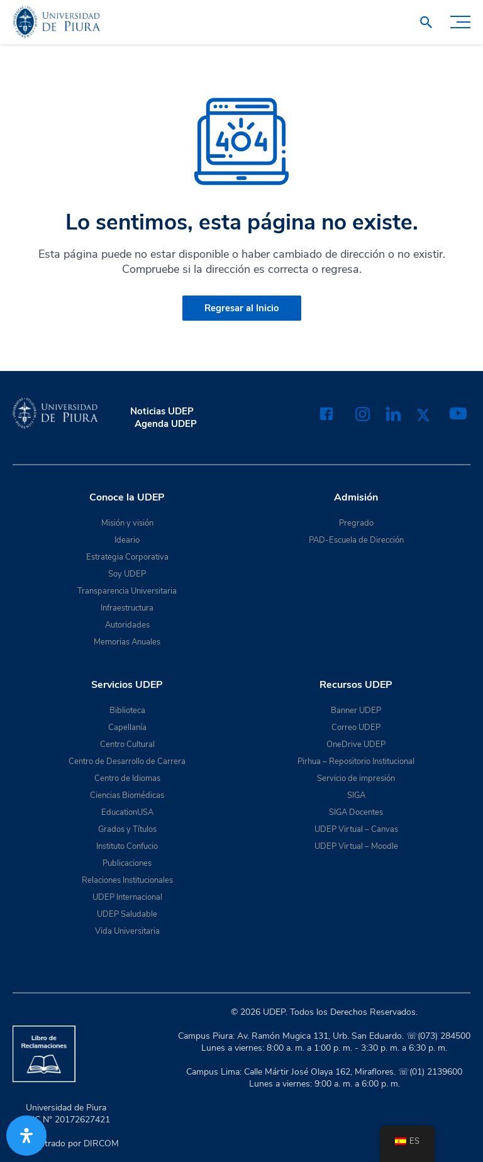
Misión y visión (127, 523)
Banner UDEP (356, 710)
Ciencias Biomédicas (127, 795)
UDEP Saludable (127, 914)
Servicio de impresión (356, 778)
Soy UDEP (127, 574)
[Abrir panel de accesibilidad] (26, 1135)
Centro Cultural (127, 744)
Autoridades (127, 625)
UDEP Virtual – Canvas (356, 829)
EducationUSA (127, 812)
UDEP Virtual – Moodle (356, 846)
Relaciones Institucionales (127, 880)
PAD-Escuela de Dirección (356, 540)
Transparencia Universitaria (127, 591)
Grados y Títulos (127, 829)
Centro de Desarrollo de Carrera (127, 761)
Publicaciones (127, 863)
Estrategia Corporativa (127, 557)
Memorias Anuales (127, 642)
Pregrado (356, 523)
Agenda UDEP (166, 424)
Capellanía (127, 727)
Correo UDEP (355, 727)
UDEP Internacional (127, 897)
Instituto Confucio (127, 846)
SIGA (356, 795)
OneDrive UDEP (356, 744)
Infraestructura (127, 608)
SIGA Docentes (356, 812)
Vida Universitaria (127, 931)
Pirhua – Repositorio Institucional (355, 761)
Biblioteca (127, 710)
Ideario (127, 540)
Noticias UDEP (162, 411)
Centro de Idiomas (127, 778)
